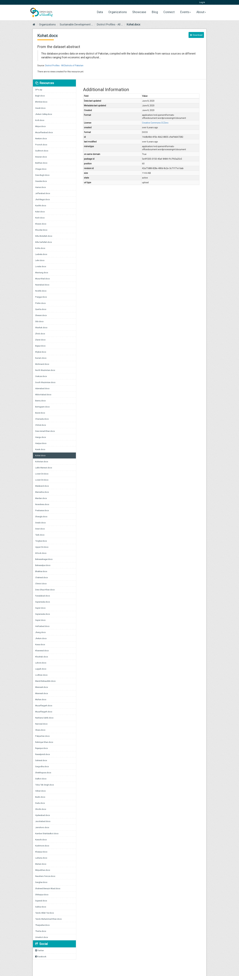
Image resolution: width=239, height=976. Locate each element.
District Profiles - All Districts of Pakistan (64, 65)
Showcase (139, 12)
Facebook (40, 956)
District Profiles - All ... (110, 24)
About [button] (201, 12)
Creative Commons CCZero (155, 123)
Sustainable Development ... (76, 24)
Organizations (117, 12)
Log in (202, 2)
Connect (169, 12)
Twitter (39, 950)
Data (101, 12)
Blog (155, 12)
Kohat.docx (133, 24)
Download (196, 35)
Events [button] (185, 12)
